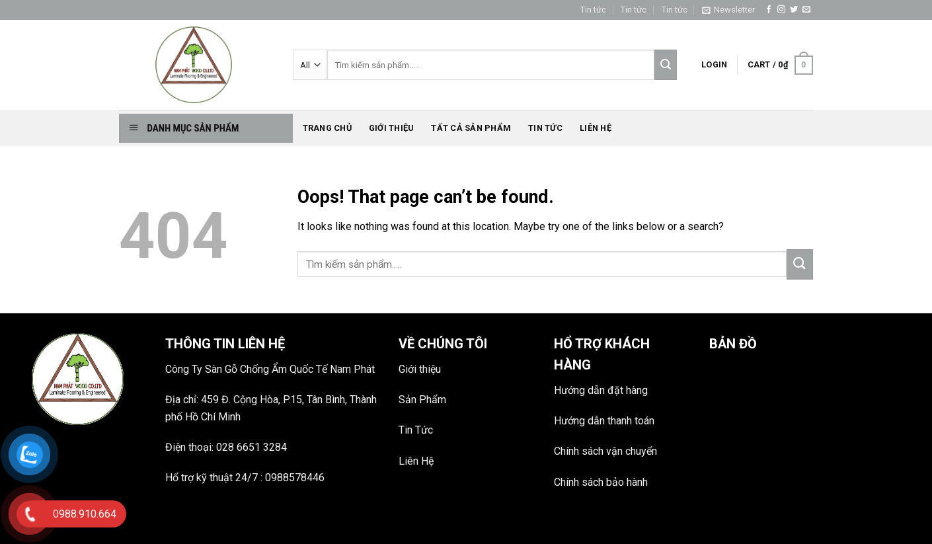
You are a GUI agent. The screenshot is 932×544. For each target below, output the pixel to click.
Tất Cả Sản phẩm (471, 128)
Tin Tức (416, 430)
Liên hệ (595, 128)
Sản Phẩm (422, 399)
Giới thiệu (391, 128)
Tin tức (593, 10)
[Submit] (800, 264)
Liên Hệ (416, 461)
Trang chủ (327, 128)
